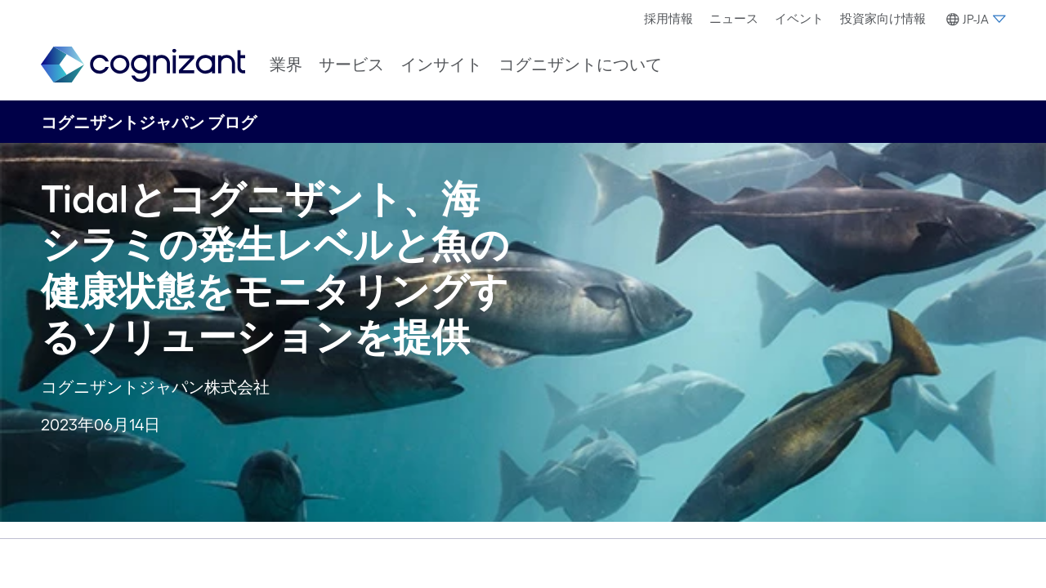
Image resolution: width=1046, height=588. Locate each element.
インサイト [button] (441, 65)
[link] (143, 65)
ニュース (733, 18)
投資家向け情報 (883, 18)
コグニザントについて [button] (580, 65)
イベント (799, 18)
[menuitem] (668, 19)
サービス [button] (351, 65)
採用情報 (668, 18)
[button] (973, 19)
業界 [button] (286, 65)
